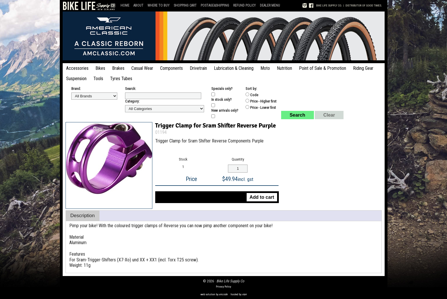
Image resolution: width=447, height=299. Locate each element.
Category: (132, 101)
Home (124, 5)
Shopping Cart (185, 5)
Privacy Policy (223, 286)
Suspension (76, 78)
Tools (98, 78)
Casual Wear (142, 68)
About (138, 5)
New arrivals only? (224, 110)
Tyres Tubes (121, 78)
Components (171, 68)
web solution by (214, 294)
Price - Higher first (261, 101)
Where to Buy (158, 5)
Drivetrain (198, 68)
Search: (130, 88)
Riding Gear (363, 68)
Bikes (100, 68)
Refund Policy (244, 5)
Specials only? (222, 88)
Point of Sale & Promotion (322, 68)
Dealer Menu (270, 5)
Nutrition (284, 68)
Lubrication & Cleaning (234, 68)
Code (251, 94)
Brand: (76, 88)
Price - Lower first (260, 107)
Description (82, 215)
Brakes (118, 68)
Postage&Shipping (215, 5)
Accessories (77, 68)
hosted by (239, 294)
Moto (265, 68)
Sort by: (251, 88)
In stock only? (221, 99)
